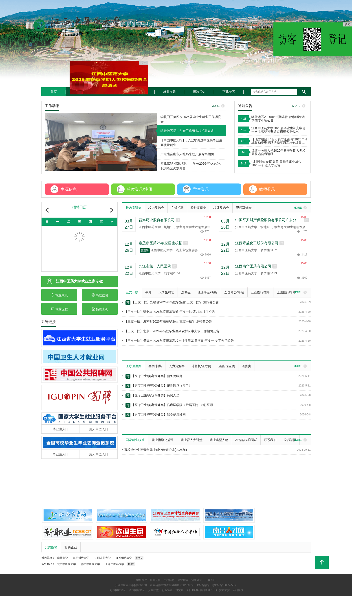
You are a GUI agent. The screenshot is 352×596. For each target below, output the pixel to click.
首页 (54, 92)
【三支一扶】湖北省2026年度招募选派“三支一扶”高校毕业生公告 (168, 312)
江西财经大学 (81, 557)
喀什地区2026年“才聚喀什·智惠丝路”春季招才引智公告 (278, 118)
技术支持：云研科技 (231, 590)
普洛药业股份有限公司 (157, 220)
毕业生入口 (60, 429)
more (139, 557)
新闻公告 (155, 580)
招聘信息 (169, 580)
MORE (299, 106)
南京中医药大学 (90, 564)
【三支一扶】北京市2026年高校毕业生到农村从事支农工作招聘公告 (170, 331)
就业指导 (169, 92)
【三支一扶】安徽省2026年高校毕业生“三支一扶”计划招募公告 (170, 302)
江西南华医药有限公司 (253, 266)
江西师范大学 (124, 557)
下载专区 (228, 92)
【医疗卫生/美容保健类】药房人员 (150, 395)
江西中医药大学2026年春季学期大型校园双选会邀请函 (278, 152)
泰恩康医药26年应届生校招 (160, 243)
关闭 (347, 24)
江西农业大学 (103, 557)
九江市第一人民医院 (155, 266)
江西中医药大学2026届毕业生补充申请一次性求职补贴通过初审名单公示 (278, 130)
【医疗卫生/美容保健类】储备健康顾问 (154, 415)
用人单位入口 (98, 429)
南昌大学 (62, 557)
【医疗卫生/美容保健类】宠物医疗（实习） (157, 386)
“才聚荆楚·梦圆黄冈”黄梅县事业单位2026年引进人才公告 (276, 163)
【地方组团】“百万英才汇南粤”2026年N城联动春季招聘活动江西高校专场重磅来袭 (279, 141)
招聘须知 (199, 92)
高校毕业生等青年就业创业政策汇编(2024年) (154, 450)
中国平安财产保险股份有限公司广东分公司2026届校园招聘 (269, 220)
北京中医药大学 (66, 564)
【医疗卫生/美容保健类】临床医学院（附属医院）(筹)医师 (167, 405)
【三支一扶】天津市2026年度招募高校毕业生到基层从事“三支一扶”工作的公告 (178, 341)
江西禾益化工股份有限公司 (256, 243)
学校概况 (141, 580)
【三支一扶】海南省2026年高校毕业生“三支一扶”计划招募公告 (167, 321)
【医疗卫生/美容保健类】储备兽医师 (152, 376)
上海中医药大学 (114, 564)
